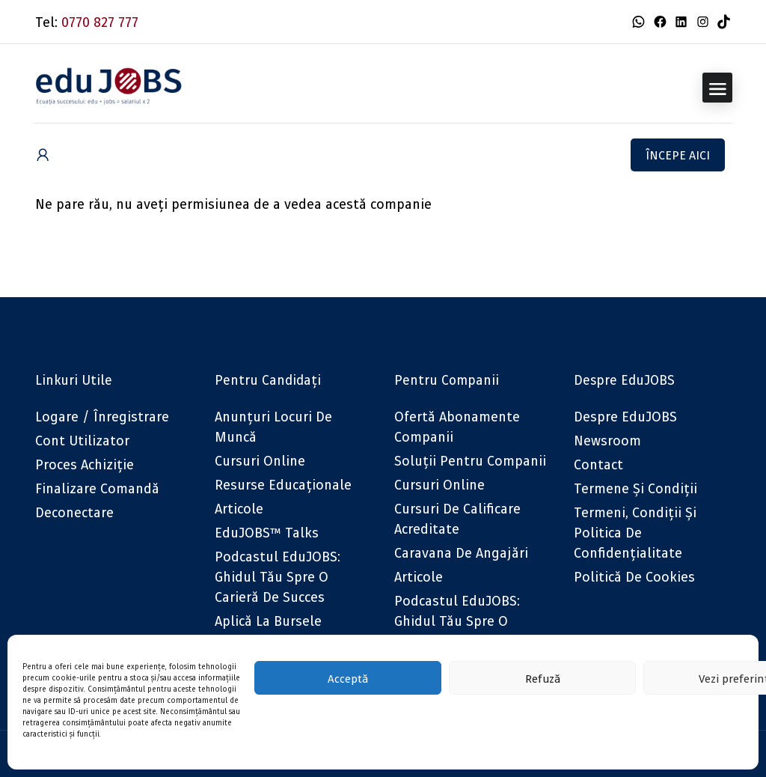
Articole (239, 509)
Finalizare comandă (97, 488)
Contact (598, 464)
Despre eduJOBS (625, 416)
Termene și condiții (635, 488)
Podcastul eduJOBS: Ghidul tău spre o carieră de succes (277, 577)
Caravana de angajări (461, 553)
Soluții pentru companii (470, 461)
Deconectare (74, 512)
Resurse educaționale (283, 485)
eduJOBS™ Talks (267, 532)
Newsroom (607, 440)
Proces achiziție (84, 464)
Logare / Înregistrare (102, 416)
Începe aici (678, 154)
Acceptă (348, 678)
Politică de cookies (634, 577)
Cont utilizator (82, 440)
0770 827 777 (99, 22)
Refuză (542, 678)
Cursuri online (260, 461)
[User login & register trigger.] (43, 155)
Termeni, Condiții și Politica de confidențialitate (635, 533)
